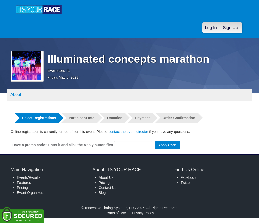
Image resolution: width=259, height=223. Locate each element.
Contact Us (107, 188)
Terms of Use (115, 213)
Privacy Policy (143, 213)
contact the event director (128, 132)
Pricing (22, 188)
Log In (211, 27)
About (16, 94)
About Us (106, 177)
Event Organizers (30, 193)
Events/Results (28, 177)
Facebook (188, 177)
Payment (142, 118)
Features (24, 183)
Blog (102, 193)
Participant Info (82, 118)
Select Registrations (39, 118)
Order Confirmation (179, 118)
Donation (115, 118)
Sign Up (230, 27)
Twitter (186, 183)
